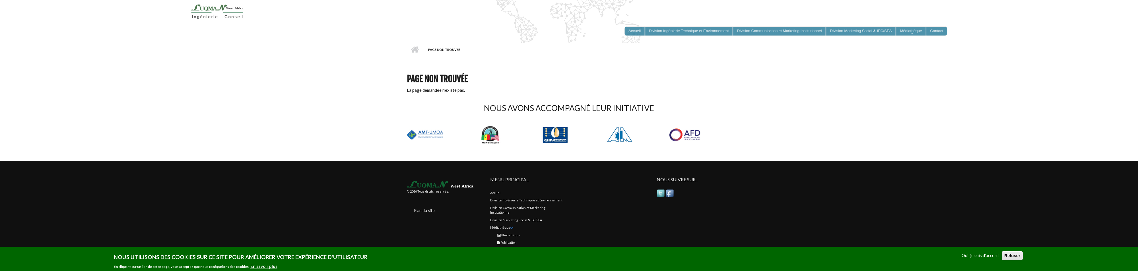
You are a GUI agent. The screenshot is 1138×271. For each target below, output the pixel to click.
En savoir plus (263, 267)
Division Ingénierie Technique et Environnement (526, 200)
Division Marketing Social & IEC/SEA (516, 220)
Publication (507, 242)
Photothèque (509, 235)
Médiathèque (500, 227)
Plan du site (424, 210)
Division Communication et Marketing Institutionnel (517, 210)
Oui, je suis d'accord (980, 256)
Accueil (414, 50)
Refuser (1012, 256)
